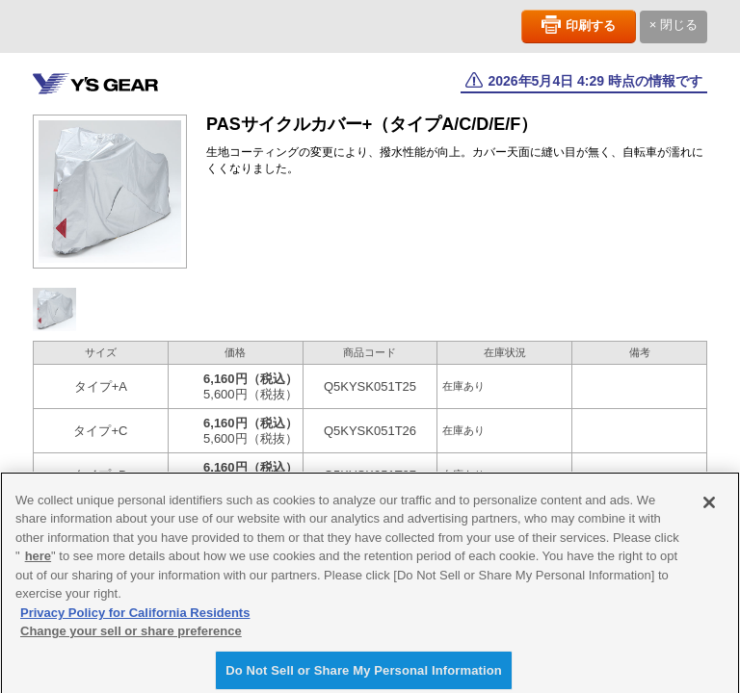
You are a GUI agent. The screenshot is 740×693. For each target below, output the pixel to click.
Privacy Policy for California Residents (135, 621)
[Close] (709, 511)
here (38, 565)
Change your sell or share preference (131, 640)
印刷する (591, 25)
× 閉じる (673, 24)
